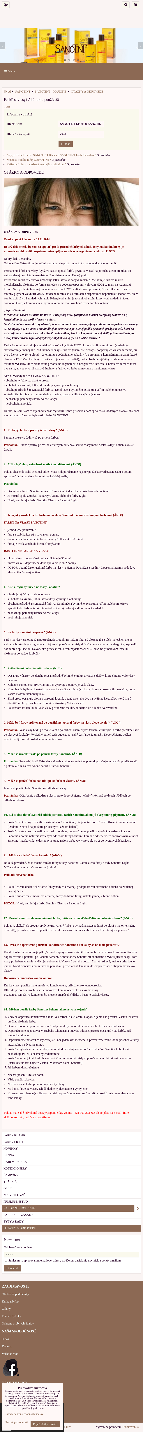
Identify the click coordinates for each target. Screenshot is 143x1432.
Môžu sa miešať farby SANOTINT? (29, 159)
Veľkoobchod (10, 1354)
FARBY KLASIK (14, 1135)
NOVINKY (10, 1148)
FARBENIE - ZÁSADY (18, 1215)
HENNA (8, 1155)
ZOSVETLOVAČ (14, 1195)
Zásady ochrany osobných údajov (24, 1413)
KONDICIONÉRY (15, 1168)
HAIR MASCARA (15, 1162)
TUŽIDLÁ (10, 1182)
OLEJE (8, 1188)
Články (6, 1308)
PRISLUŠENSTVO (15, 1201)
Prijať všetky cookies (45, 1424)
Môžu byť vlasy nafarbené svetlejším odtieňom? (36, 164)
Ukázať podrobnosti (16, 1422)
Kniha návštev (11, 1301)
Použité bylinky (11, 1316)
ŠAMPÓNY (10, 1175)
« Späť (7, 106)
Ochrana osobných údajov (18, 1323)
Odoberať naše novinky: (18, 1247)
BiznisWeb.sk (130, 1427)
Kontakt (7, 1346)
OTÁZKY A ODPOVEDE (20, 1228)
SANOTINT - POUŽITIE (72, 1208)
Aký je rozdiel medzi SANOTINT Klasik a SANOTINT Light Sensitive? (51, 155)
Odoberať (12, 1268)
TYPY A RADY (14, 1221)
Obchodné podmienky (15, 1294)
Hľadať (65, 144)
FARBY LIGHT (13, 1142)
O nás (5, 1339)
